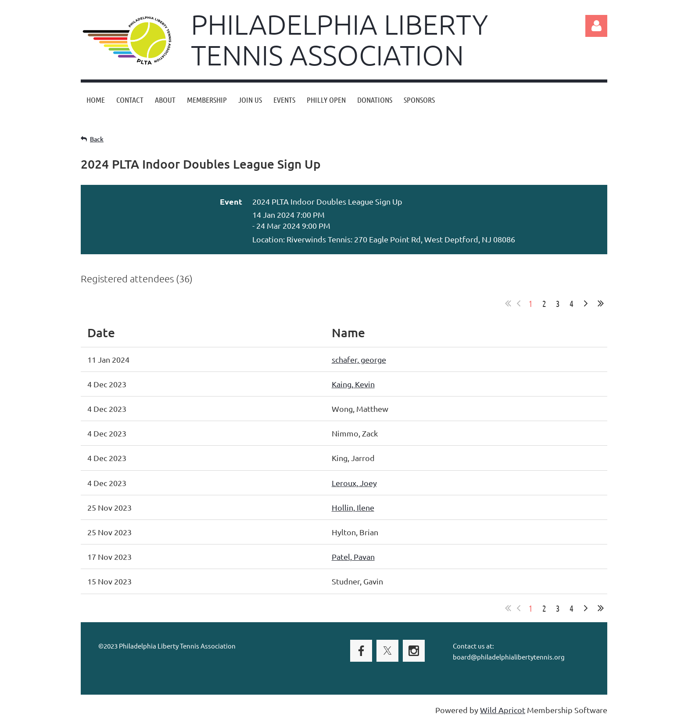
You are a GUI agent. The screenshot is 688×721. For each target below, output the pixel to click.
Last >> (600, 303)
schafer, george (359, 359)
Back (97, 139)
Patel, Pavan (353, 556)
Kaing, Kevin (353, 384)
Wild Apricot (502, 709)
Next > (585, 303)
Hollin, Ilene (353, 507)
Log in (596, 26)
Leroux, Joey (354, 482)
